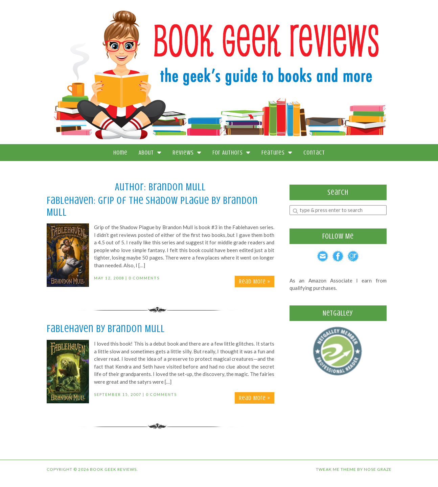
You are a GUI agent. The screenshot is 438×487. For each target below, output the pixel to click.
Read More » (254, 281)
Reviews (186, 152)
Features (276, 152)
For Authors (231, 152)
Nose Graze (378, 469)
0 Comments (144, 278)
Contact (314, 152)
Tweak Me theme (336, 469)
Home (120, 152)
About (150, 152)
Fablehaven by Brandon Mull (106, 328)
